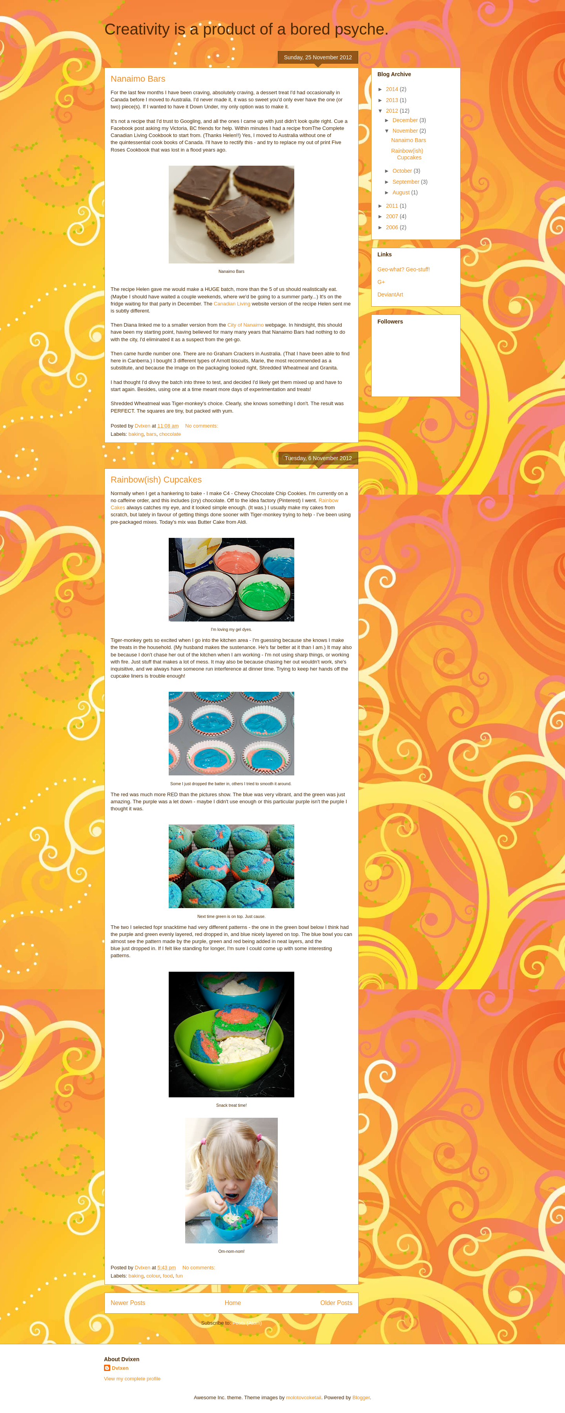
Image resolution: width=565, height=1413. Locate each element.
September (406, 182)
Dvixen (120, 1368)
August (401, 192)
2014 (393, 89)
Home (233, 1303)
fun (179, 1276)
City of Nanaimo (246, 325)
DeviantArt (390, 294)
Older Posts (336, 1303)
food (168, 1276)
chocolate (170, 434)
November (405, 131)
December (405, 120)
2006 (393, 227)
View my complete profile (132, 1379)
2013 (393, 100)
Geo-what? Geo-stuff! (403, 269)
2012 (393, 111)
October (403, 171)
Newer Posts (128, 1303)
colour (153, 1276)
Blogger (361, 1397)
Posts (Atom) (247, 1323)
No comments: (202, 426)
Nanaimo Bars (138, 79)
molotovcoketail (303, 1397)
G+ (381, 282)
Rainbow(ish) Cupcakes (156, 479)
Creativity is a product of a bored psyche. (246, 29)
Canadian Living (232, 304)
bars (151, 434)
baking (136, 434)
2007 (393, 216)
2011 (393, 206)
